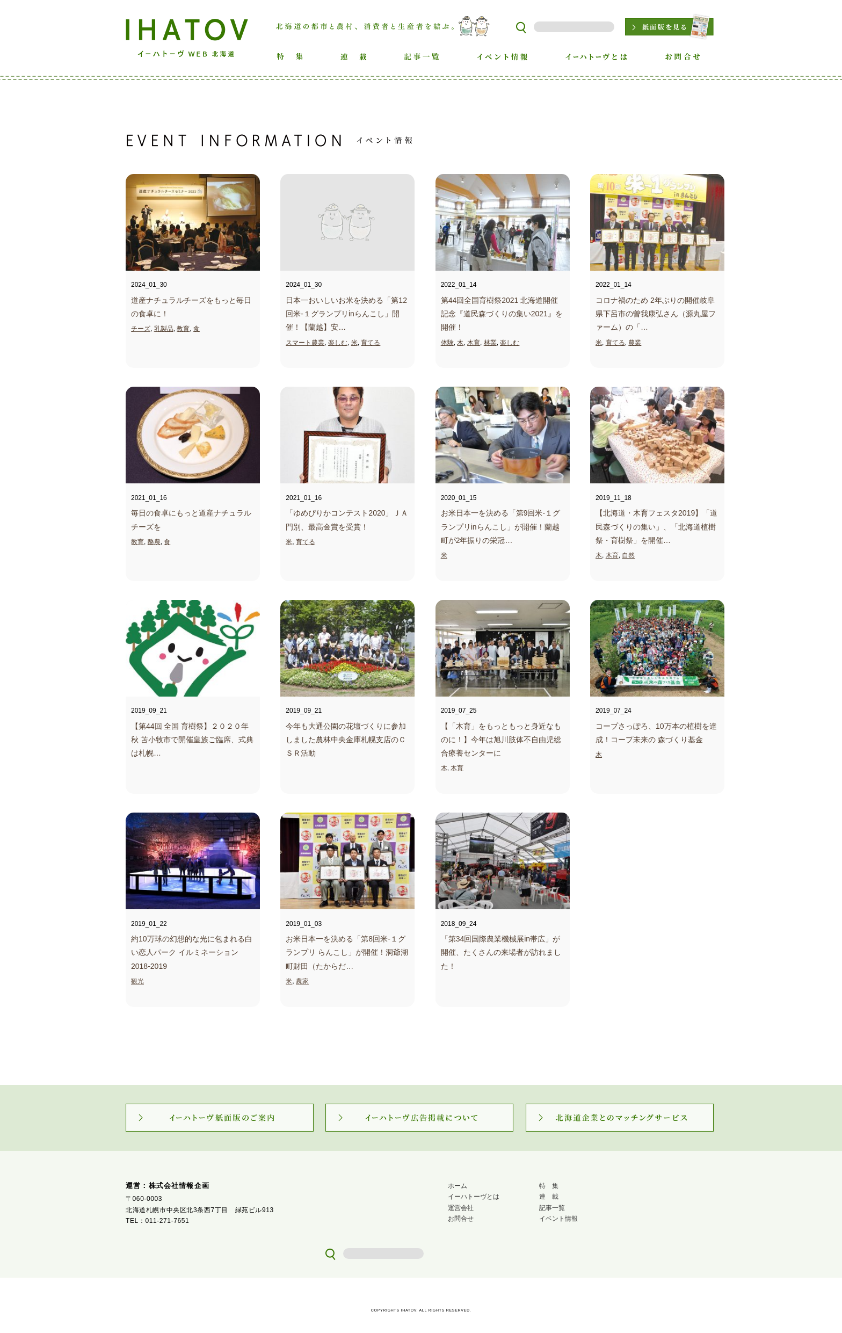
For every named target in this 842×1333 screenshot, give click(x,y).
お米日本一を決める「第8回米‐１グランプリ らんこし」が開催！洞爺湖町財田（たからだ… (347, 952)
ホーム (457, 1186)
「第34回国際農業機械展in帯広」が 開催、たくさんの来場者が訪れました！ (501, 952)
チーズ (140, 328)
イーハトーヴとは (473, 1196)
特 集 (548, 1186)
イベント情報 (558, 1218)
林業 (490, 342)
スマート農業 (305, 342)
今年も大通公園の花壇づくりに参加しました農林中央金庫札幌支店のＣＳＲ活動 (346, 739)
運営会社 (461, 1208)
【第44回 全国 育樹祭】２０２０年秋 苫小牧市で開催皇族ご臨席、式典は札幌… (192, 739)
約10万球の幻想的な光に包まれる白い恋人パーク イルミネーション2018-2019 (191, 952)
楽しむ (337, 342)
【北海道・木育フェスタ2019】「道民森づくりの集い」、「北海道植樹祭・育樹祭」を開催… (656, 526)
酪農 (154, 542)
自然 (628, 555)
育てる (370, 342)
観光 (137, 981)
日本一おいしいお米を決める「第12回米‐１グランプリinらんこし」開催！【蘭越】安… (346, 313)
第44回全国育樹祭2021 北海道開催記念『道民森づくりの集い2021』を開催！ (502, 313)
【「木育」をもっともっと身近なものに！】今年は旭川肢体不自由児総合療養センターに (501, 739)
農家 (302, 981)
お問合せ (461, 1218)
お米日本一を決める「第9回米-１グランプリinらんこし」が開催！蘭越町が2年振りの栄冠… (500, 526)
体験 (447, 342)
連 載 (548, 1196)
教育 (183, 328)
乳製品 (163, 328)
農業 (634, 342)
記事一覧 (552, 1208)
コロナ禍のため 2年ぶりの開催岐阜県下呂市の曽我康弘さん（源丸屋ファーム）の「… (656, 313)
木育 (473, 342)
